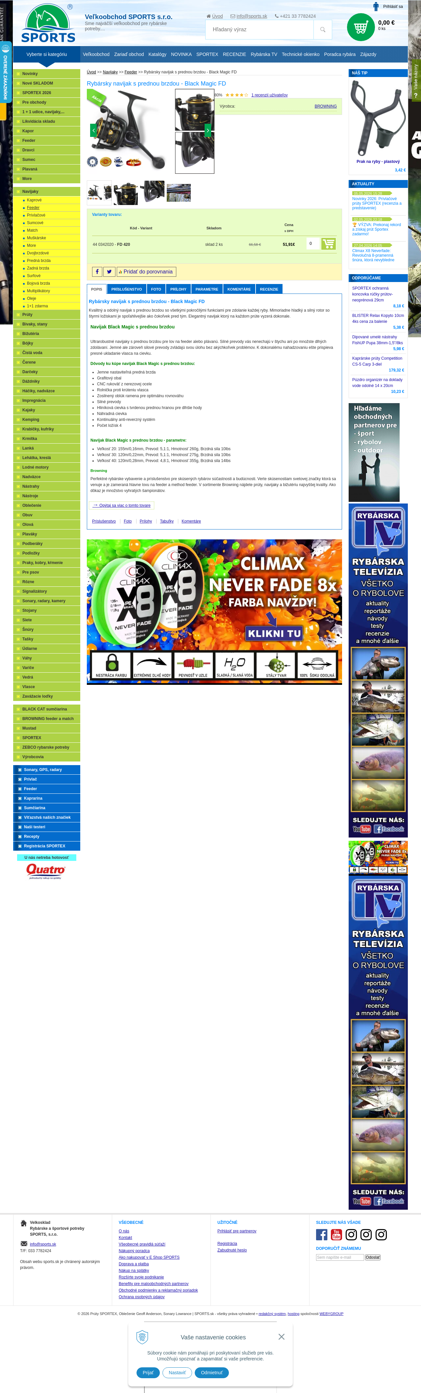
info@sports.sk (251, 16)
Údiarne (29, 648)
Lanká (28, 448)
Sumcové (35, 222)
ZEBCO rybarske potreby (45, 747)
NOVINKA (181, 54)
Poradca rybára (340, 54)
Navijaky (30, 191)
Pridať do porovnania (148, 271)
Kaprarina (33, 798)
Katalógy (157, 54)
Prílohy (178, 289)
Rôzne (28, 582)
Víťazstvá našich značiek (47, 817)
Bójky (27, 343)
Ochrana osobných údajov (141, 1297)
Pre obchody (34, 102)
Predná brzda (39, 260)
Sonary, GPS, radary (43, 769)
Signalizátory (34, 591)
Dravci (28, 150)
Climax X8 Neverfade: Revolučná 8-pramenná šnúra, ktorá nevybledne (373, 255)
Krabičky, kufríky (38, 429)
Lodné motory (35, 467)
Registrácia (227, 1243)
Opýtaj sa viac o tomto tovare (121, 505)
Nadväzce (31, 477)
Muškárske (36, 238)
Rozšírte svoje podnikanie (141, 1277)
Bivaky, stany (34, 324)
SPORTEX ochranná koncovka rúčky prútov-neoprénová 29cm (372, 294)
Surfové (33, 275)
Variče (28, 667)
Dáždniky (31, 381)
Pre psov (30, 572)
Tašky (27, 639)
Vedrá (27, 677)
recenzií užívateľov (269, 95)
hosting (293, 1314)
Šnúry (28, 629)
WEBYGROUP (331, 1314)
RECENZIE (234, 54)
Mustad (29, 728)
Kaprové (34, 200)
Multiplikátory (38, 291)
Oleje (31, 298)
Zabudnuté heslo (232, 1250)
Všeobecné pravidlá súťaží (142, 1244)
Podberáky (32, 543)
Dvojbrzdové (38, 253)
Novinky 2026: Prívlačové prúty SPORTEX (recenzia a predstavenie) (377, 203)
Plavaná (29, 169)
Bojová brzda (38, 283)
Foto (156, 289)
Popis (96, 289)
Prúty (27, 314)
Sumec (28, 159)
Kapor (28, 131)
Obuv (27, 515)
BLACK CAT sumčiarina (44, 709)
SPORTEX (31, 737)
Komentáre (239, 289)
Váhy (27, 658)
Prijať (148, 1372)
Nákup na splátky (134, 1270)
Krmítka (29, 438)
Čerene (29, 362)
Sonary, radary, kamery (43, 601)
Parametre (207, 289)
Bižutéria (30, 333)
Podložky (31, 553)
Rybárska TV (264, 54)
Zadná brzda (38, 268)
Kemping (30, 419)
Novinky (30, 73)
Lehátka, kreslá (36, 457)
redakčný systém (272, 1314)
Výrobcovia (33, 757)
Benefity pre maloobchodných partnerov (153, 1283)
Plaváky (29, 534)
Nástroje (30, 496)
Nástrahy (30, 486)
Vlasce (28, 686)
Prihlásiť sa (393, 6)
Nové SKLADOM (37, 83)
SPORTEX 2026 (36, 92)
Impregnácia (34, 400)
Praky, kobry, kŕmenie (42, 562)
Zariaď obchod (129, 54)
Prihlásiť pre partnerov (237, 1231)
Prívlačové (36, 215)
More (27, 178)
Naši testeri (34, 827)
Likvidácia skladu (38, 121)
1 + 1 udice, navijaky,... (43, 112)
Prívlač (30, 779)
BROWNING (326, 106)
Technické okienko (300, 54)
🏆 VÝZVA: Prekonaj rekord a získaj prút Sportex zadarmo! (376, 229)
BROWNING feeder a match (48, 718)
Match (32, 230)
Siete (27, 620)
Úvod (217, 16)
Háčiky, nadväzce (38, 391)
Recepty (31, 836)
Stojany (29, 610)
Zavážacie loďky (37, 696)
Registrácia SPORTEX (44, 846)
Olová (27, 524)
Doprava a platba (134, 1264)
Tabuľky (167, 521)
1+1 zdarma (37, 306)
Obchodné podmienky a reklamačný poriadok (158, 1290)
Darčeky (30, 372)
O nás (124, 1231)
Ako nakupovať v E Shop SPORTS (149, 1257)
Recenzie (269, 289)
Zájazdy (368, 54)
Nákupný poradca (134, 1251)
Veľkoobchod (96, 54)
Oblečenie (31, 505)
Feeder (28, 140)
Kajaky (28, 410)
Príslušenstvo (126, 289)
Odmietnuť (212, 1372)
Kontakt (125, 1237)
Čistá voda (32, 352)
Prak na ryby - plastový (378, 161)
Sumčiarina (34, 808)
